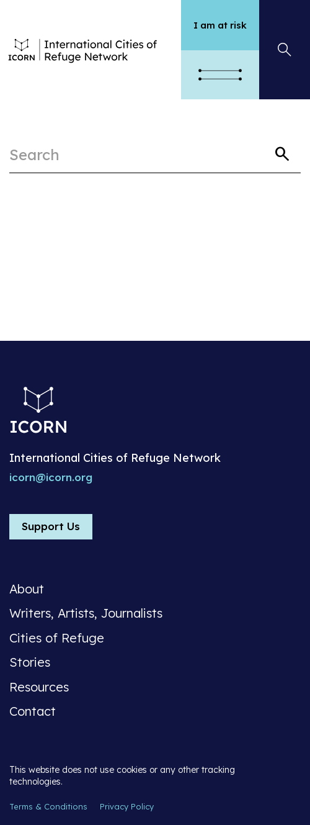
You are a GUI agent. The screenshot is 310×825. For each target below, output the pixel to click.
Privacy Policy (127, 806)
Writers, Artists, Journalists (85, 613)
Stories (29, 662)
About (26, 589)
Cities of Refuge (56, 638)
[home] (95, 50)
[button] (220, 74)
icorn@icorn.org (50, 477)
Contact (32, 711)
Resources (39, 687)
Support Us (51, 526)
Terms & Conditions (48, 806)
